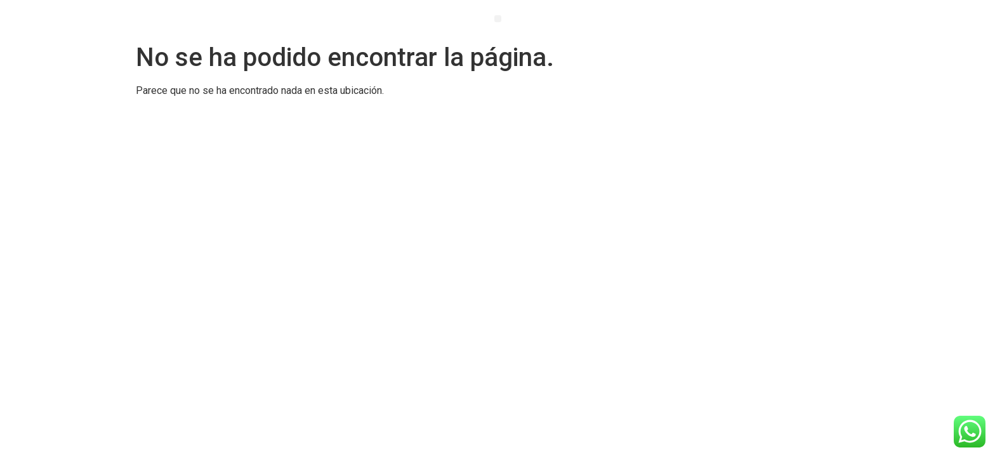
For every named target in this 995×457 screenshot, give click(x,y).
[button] (497, 18)
